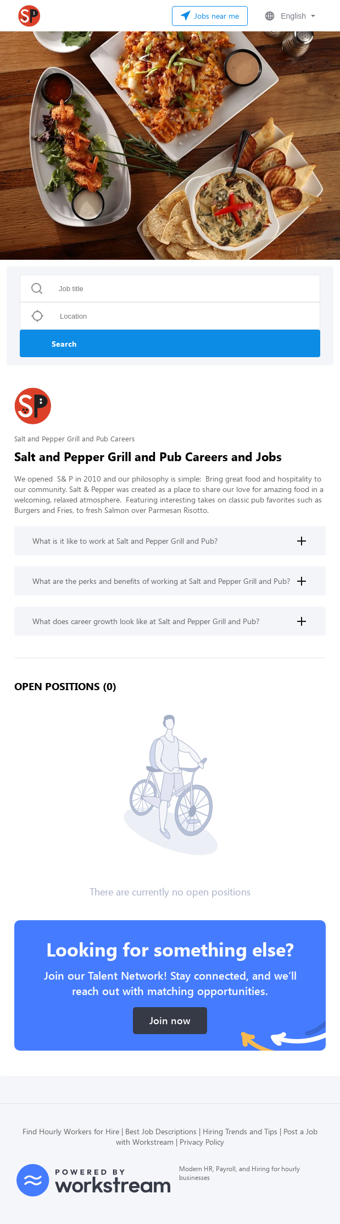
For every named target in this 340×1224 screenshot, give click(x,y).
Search (64, 343)
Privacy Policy (202, 1141)
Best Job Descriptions (161, 1131)
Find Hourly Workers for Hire (71, 1131)
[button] (289, 15)
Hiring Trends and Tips (240, 1131)
